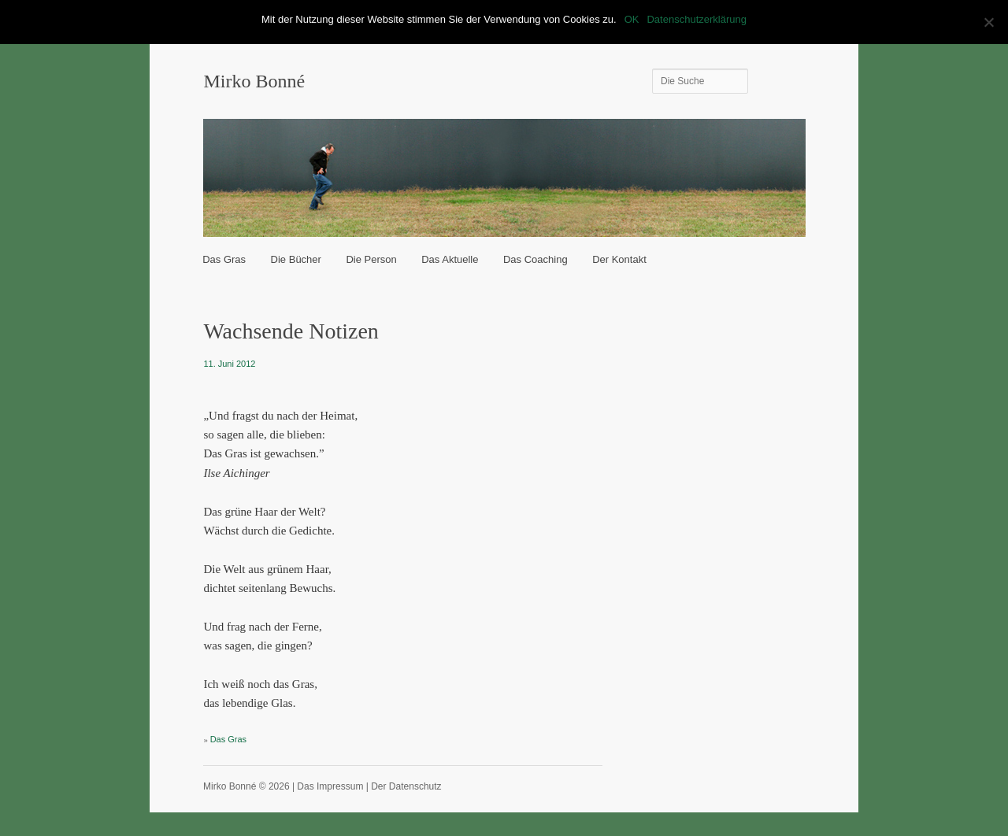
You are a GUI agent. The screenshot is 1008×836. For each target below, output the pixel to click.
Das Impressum (330, 786)
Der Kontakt (619, 259)
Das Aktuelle (449, 259)
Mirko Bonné (254, 81)
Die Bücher (296, 259)
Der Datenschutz (406, 786)
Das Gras (224, 259)
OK (631, 19)
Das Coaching (535, 259)
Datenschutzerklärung (696, 19)
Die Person (371, 259)
